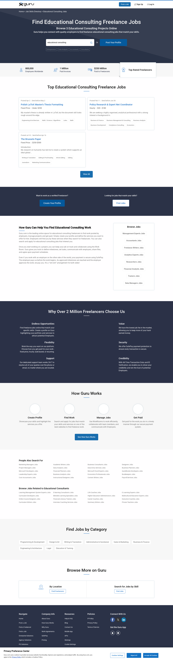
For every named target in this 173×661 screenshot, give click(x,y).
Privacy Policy (92, 623)
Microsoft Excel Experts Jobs (98, 471)
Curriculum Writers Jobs (27, 502)
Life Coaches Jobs (94, 493)
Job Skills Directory (33, 11)
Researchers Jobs (133, 262)
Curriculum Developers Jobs (29, 496)
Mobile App (69, 631)
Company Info (48, 614)
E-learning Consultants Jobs (63, 493)
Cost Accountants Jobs (27, 478)
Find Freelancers (58, 591)
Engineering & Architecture (31, 548)
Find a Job (22, 631)
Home (21, 11)
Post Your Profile (113, 42)
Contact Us (69, 627)
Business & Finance (141, 542)
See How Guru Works (86, 437)
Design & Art (54, 542)
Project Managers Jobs (27, 468)
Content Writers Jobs (95, 478)
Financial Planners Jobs (61, 471)
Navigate (23, 614)
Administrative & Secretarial (97, 542)
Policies (91, 614)
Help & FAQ (69, 619)
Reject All (134, 655)
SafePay (45, 636)
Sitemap (68, 640)
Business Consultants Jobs (97, 465)
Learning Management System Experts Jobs (35, 493)
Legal (49, 548)
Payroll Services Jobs (129, 478)
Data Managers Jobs (133, 283)
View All (86, 174)
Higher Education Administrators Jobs (101, 496)
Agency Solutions (25, 640)
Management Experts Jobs (134, 233)
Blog (66, 623)
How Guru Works (48, 623)
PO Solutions (23, 644)
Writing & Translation (72, 542)
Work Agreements (48, 631)
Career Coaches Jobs (95, 499)
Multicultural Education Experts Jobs (135, 496)
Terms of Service (93, 627)
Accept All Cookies (150, 655)
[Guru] (26, 4)
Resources (69, 614)
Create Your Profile (52, 203)
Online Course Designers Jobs (29, 499)
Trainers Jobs (134, 276)
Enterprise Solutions (26, 636)
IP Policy (90, 619)
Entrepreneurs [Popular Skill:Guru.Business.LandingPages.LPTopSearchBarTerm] (51, 49)
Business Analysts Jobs (61, 474)
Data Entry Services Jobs (96, 468)
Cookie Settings (70, 644)
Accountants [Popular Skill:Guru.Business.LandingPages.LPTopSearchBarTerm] (74, 49)
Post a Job (125, 4)
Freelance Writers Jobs (133, 248)
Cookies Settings (117, 655)
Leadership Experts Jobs (28, 474)
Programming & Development (32, 542)
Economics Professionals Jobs (99, 474)
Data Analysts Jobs (60, 468)
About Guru (46, 619)
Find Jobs (120, 203)
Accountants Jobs (133, 240)
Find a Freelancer (25, 627)
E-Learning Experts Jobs (130, 493)
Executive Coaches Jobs (130, 499)
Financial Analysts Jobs (134, 269)
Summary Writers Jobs (96, 502)
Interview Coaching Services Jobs (65, 502)
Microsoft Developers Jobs (28, 471)
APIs (66, 636)
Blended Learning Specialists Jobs (65, 496)
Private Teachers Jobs (130, 502)
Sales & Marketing (121, 542)
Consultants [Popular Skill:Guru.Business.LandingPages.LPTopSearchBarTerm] (85, 49)
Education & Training (64, 548)
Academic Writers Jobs (61, 465)
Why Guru (45, 627)
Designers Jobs (127, 465)
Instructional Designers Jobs (63, 478)
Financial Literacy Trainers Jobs (64, 499)
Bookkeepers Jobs (128, 474)
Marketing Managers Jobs (28, 465)
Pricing (44, 640)
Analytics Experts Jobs (133, 255)
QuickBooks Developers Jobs (132, 471)
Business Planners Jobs (130, 468)
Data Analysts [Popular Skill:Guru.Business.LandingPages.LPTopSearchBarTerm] (63, 49)
